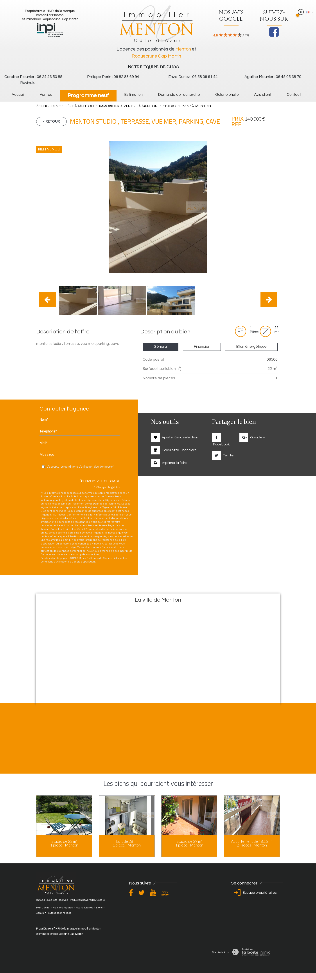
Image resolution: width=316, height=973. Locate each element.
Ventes (46, 95)
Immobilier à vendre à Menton (128, 106)
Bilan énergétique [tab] (251, 347)
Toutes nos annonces (59, 913)
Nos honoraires (84, 907)
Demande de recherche (179, 95)
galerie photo (227, 95)
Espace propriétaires (254, 892)
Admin (40, 913)
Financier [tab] (202, 347)
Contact (294, 95)
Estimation (133, 95)
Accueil (18, 95)
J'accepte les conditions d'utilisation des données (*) (81, 466)
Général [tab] (160, 347)
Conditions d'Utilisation (54, 561)
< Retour (51, 121)
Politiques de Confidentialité (103, 558)
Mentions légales (63, 907)
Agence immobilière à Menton (65, 106)
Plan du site (43, 907)
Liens (99, 907)
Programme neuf (88, 95)
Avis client (262, 95)
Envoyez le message (100, 481)
